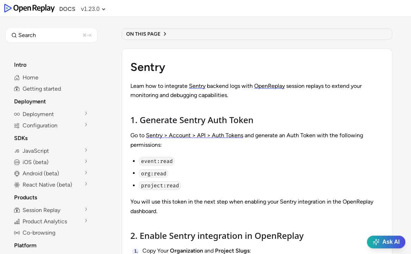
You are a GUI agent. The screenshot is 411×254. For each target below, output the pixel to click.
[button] (51, 35)
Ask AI (386, 242)
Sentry (197, 86)
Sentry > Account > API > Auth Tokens (194, 135)
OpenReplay (269, 86)
